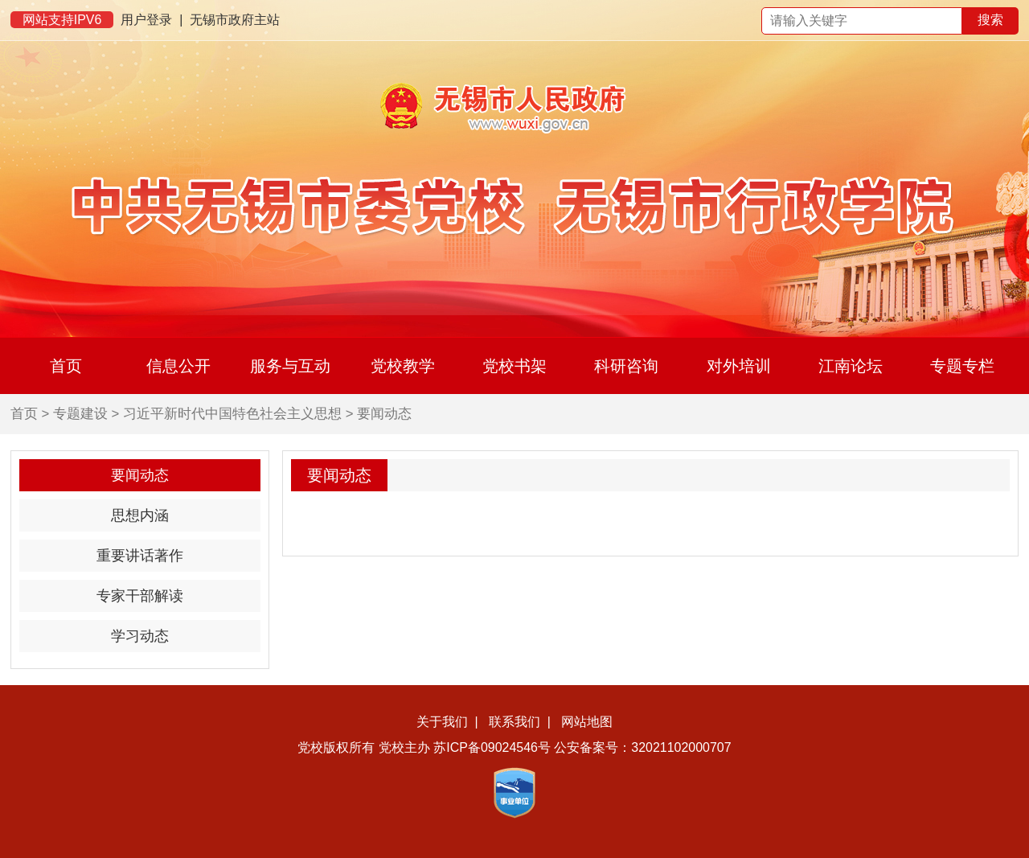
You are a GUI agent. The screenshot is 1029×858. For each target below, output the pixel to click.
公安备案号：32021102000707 (642, 747)
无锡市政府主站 (235, 20)
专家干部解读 (139, 596)
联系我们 (514, 722)
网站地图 (587, 722)
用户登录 (146, 20)
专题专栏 (962, 366)
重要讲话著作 (139, 556)
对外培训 (739, 366)
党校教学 (403, 366)
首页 (66, 366)
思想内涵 (140, 515)
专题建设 (80, 413)
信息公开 (178, 366)
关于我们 (442, 722)
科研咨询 (626, 366)
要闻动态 (384, 413)
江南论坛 (850, 366)
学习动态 (140, 636)
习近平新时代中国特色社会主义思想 (232, 413)
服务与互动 (290, 366)
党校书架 (514, 366)
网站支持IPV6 (62, 20)
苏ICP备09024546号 (492, 747)
